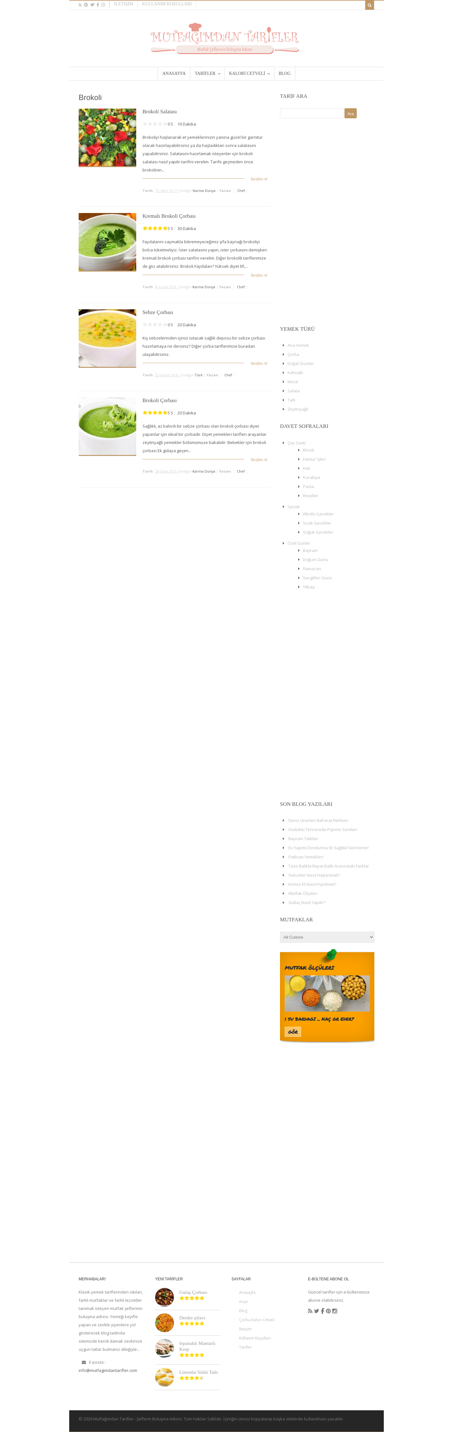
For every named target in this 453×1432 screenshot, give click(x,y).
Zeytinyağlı (298, 409)
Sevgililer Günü (317, 578)
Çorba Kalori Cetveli (257, 1319)
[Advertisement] (327, 222)
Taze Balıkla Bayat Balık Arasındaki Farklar (328, 866)
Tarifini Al (258, 179)
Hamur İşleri (314, 459)
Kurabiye (311, 477)
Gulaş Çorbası (193, 1292)
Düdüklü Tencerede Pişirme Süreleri (322, 829)
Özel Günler (299, 543)
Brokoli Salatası (160, 112)
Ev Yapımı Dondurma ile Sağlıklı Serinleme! (328, 848)
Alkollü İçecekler (318, 514)
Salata (294, 391)
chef (241, 190)
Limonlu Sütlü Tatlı (198, 1372)
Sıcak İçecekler (317, 523)
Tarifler (245, 1347)
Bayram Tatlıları (303, 838)
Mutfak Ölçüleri (302, 893)
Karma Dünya (204, 190)
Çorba (293, 354)
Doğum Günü (315, 559)
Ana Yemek (298, 345)
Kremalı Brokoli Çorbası (169, 216)
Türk (199, 375)
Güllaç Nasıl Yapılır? (306, 902)
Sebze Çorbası (158, 312)
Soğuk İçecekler (318, 532)
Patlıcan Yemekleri (305, 857)
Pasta (308, 486)
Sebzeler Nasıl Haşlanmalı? (314, 875)
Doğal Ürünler (301, 363)
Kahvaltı (295, 372)
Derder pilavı (192, 1317)
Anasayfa (247, 1292)
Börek (308, 450)
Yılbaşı (309, 587)
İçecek (294, 506)
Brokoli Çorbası (160, 400)
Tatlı (291, 400)
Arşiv (243, 1301)
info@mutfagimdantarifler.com (108, 1370)
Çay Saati (296, 443)
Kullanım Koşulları (167, 4)
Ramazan (312, 568)
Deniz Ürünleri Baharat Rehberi (318, 820)
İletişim (123, 4)
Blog (243, 1310)
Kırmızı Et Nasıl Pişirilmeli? (312, 884)
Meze (293, 382)
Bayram (310, 550)
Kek (306, 468)
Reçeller (310, 495)
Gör (293, 1032)
